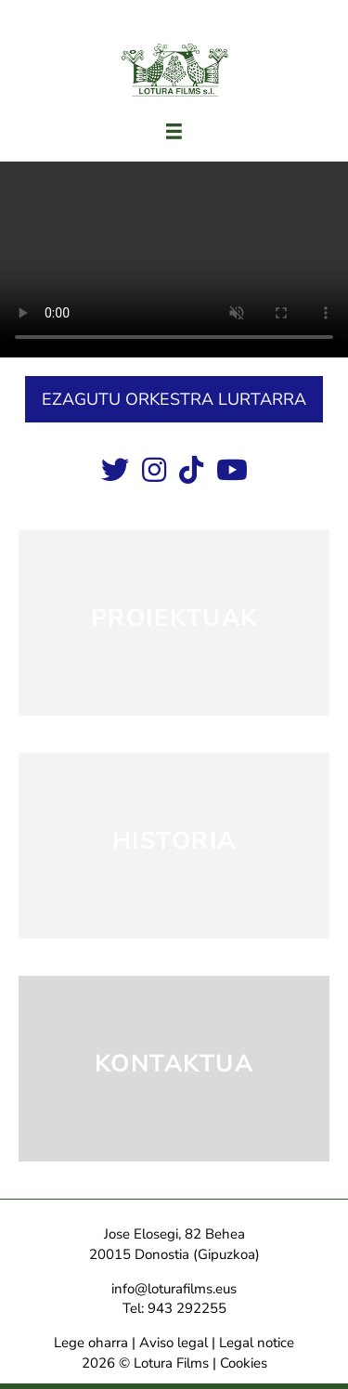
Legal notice (256, 1342)
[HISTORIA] (174, 846)
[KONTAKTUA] (174, 1069)
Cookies (243, 1363)
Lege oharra (91, 1342)
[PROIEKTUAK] (174, 623)
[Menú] (174, 131)
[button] (174, 399)
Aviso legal (173, 1342)
